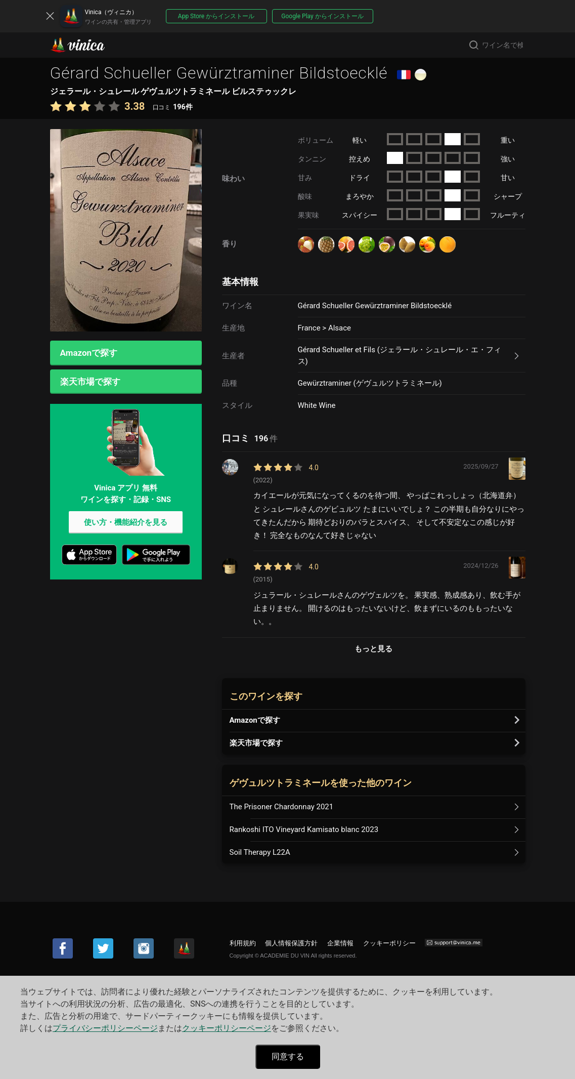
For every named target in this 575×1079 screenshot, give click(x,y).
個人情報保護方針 (291, 943)
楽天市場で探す (90, 383)
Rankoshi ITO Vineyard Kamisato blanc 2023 (304, 829)
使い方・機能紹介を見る (125, 524)
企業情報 (340, 943)
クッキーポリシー (389, 943)
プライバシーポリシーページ (105, 1028)
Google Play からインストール (322, 16)
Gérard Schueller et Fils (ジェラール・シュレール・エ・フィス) (399, 355)
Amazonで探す (89, 353)
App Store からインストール (216, 16)
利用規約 (243, 943)
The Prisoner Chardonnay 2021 (282, 806)
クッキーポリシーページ (226, 1028)
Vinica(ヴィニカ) (86, 45)
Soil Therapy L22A (260, 852)
